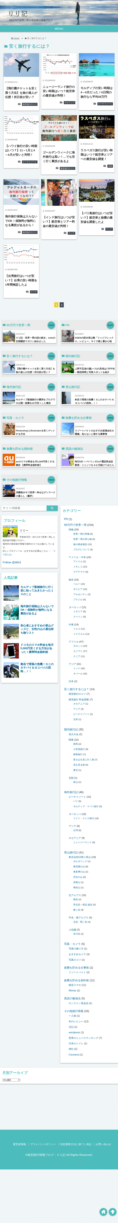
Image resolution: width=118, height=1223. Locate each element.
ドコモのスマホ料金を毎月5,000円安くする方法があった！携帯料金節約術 (37, 648)
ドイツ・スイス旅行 (83, 818)
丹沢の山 (78, 877)
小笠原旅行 (79, 749)
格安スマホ (75, 985)
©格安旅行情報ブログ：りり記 (45, 1154)
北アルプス (75, 895)
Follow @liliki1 (12, 562)
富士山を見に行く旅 (83, 759)
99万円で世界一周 (75, 524)
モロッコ (78, 646)
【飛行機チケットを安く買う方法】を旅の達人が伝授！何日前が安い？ (21, 93)
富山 (75, 782)
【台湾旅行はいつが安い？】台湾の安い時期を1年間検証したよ (21, 280)
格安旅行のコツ (30, 104)
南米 (71, 579)
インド (76, 668)
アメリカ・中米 (77, 557)
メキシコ (78, 566)
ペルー (76, 584)
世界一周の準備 (81, 534)
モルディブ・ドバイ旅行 (86, 806)
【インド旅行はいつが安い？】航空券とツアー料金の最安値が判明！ (59, 222)
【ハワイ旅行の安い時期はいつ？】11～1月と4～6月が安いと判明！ (21, 150)
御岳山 (76, 887)
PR (66, 519)
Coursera (74, 1054)
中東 (71, 624)
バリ (75, 801)
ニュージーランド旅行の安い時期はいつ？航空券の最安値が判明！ (59, 91)
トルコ (76, 629)
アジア (72, 233)
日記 (71, 1026)
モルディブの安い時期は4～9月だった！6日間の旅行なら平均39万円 (97, 92)
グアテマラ (79, 572)
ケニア (76, 656)
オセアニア (70, 102)
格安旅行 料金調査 (79, 699)
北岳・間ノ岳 (80, 922)
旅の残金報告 (80, 544)
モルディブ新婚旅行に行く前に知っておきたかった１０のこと (37, 590)
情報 (71, 529)
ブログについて (81, 549)
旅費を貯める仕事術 (76, 967)
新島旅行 (78, 754)
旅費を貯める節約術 (76, 980)
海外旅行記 (71, 792)
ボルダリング (80, 861)
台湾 (75, 830)
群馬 (75, 744)
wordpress (74, 1032)
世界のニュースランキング (83, 1038)
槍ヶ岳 (76, 910)
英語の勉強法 (72, 998)
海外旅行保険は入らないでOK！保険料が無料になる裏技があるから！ (21, 221)
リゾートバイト (77, 972)
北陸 (71, 777)
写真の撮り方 (76, 948)
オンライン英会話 (78, 1003)
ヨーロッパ (75, 607)
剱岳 (75, 899)
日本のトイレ (76, 1043)
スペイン (78, 616)
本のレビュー (76, 1021)
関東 (71, 739)
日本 (71, 681)
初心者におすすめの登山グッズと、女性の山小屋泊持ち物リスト (37, 629)
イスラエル (79, 634)
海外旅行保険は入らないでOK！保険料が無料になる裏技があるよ (37, 610)
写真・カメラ (72, 943)
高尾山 (76, 882)
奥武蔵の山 (79, 866)
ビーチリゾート (105, 104)
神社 (71, 1049)
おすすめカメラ (77, 954)
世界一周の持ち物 (82, 539)
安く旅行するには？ (76, 689)
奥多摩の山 (79, 872)
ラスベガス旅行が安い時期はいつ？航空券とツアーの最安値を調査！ (97, 155)
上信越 (72, 929)
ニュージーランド (82, 842)
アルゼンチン (80, 594)
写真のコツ (75, 959)
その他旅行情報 (73, 1011)
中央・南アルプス (78, 917)
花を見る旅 (79, 765)
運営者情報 (19, 1144)
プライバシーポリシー (43, 1144)
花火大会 (74, 734)
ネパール (78, 673)
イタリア (78, 611)
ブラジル (78, 599)
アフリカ (74, 641)
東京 (75, 770)
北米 (110, 166)
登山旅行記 (71, 852)
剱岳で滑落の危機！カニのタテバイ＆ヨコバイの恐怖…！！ (37, 668)
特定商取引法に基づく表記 (76, 1144)
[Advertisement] (59, 1107)
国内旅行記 (71, 729)
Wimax (72, 990)
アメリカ (78, 561)
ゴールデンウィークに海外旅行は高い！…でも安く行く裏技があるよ (59, 157)
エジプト (78, 651)
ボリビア (78, 589)
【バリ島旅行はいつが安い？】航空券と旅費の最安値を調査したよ (97, 218)
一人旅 (72, 1015)
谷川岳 (76, 934)
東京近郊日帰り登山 (80, 857)
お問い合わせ (103, 1144)
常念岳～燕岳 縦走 (82, 904)
